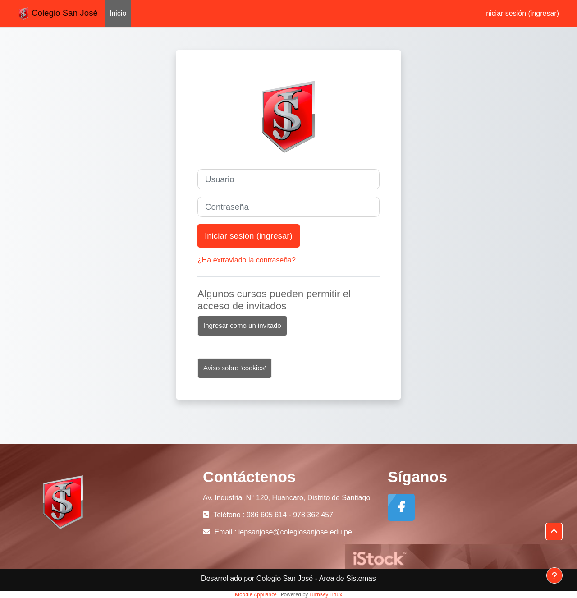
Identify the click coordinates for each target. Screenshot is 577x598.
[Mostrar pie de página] (554, 575)
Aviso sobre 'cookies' (234, 368)
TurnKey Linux (325, 594)
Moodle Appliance (256, 594)
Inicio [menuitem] (118, 13)
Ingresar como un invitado (242, 325)
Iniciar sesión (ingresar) (521, 13)
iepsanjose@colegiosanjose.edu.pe (295, 532)
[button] (554, 532)
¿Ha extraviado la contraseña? (246, 260)
